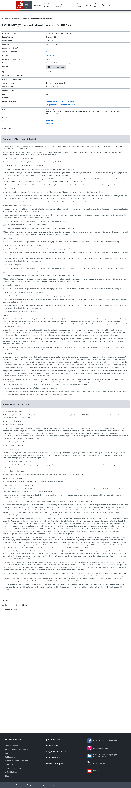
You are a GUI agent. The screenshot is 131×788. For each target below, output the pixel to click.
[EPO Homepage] (24, 5)
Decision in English (55, 67)
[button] (65, 139)
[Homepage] (2, 19)
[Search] (103, 5)
